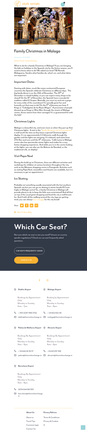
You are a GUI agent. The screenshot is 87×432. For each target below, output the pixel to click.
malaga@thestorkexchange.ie (60, 317)
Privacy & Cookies (51, 421)
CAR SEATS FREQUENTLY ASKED (29, 251)
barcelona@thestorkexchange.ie (30, 394)
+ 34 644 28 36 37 (25, 351)
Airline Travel (19, 61)
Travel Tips (30, 421)
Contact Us (26, 260)
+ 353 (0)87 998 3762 (27, 313)
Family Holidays (31, 61)
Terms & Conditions (52, 417)
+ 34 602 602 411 (54, 313)
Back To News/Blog (23, 212)
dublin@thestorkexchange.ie (29, 317)
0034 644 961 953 (26, 389)
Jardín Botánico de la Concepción (56, 130)
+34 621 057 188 (54, 351)
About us (30, 417)
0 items (63, 4)
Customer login (32, 425)
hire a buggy (38, 199)
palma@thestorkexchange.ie (30, 355)
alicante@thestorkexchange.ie (60, 355)
